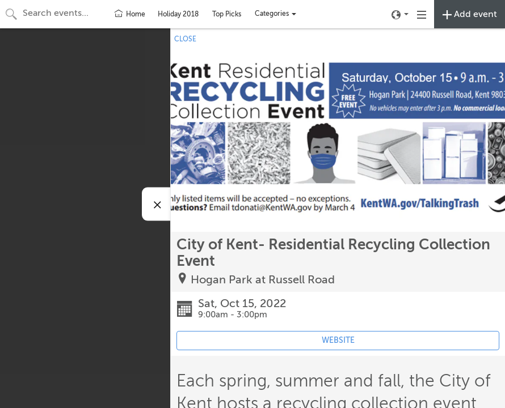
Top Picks (226, 14)
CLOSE (185, 39)
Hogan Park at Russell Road (263, 279)
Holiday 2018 (178, 14)
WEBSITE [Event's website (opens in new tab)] (338, 340)
